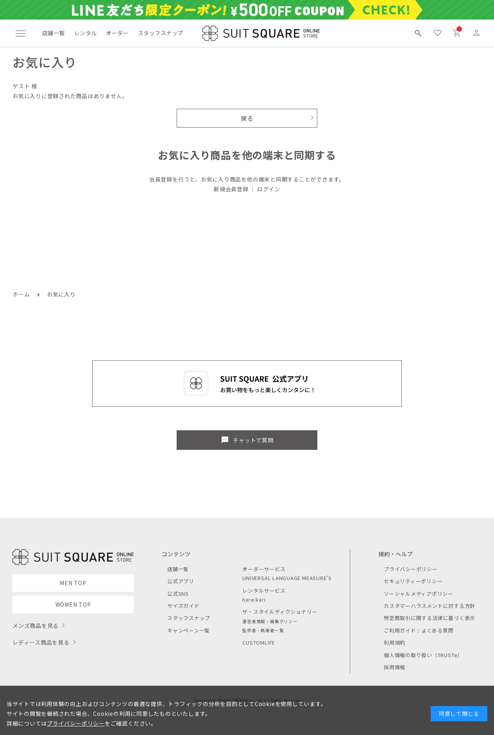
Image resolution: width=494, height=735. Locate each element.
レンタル (85, 33)
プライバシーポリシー (411, 569)
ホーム (21, 294)
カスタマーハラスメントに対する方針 (429, 605)
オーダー (117, 33)
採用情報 (394, 667)
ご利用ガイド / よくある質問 (419, 630)
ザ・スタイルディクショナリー (279, 611)
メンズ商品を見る (36, 625)
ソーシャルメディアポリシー (418, 593)
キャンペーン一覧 (188, 630)
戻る (247, 118)
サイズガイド (183, 605)
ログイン (268, 189)
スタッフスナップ (160, 33)
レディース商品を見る (41, 642)
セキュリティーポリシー (413, 581)
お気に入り (61, 294)
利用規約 (394, 642)
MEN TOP (73, 583)
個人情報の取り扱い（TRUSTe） (423, 655)
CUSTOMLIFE (258, 642)
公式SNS (178, 593)
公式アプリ (180, 581)
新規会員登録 (231, 189)
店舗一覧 (53, 33)
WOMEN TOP (73, 604)
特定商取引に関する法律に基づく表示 (429, 618)
